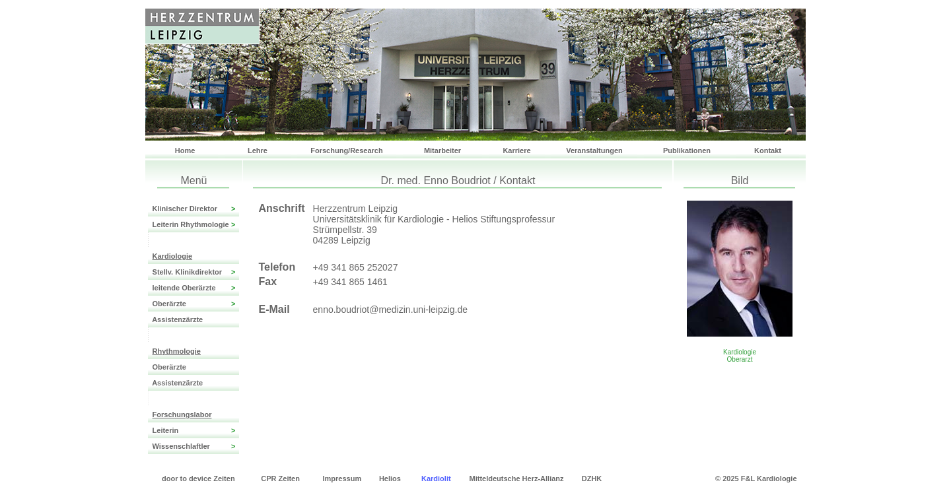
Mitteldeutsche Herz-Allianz (517, 478)
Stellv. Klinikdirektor (193, 272)
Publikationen (687, 150)
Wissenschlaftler (193, 446)
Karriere (516, 150)
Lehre (257, 150)
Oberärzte (193, 304)
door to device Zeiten (198, 478)
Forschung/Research (346, 150)
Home (185, 150)
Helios (390, 478)
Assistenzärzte (175, 319)
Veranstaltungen (594, 150)
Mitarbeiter (442, 150)
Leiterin (193, 430)
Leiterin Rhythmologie (193, 224)
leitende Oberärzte (193, 288)
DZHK (592, 478)
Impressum (342, 478)
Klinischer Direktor (193, 208)
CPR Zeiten (280, 478)
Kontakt (767, 150)
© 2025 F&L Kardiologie (755, 478)
